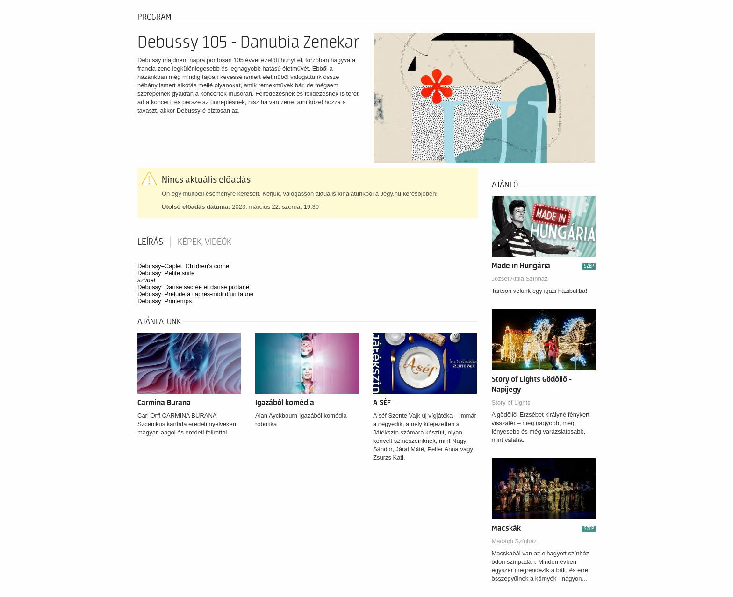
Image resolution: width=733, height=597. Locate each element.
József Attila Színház (520, 278)
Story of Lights (511, 402)
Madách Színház (514, 541)
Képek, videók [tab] (204, 242)
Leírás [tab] (150, 242)
